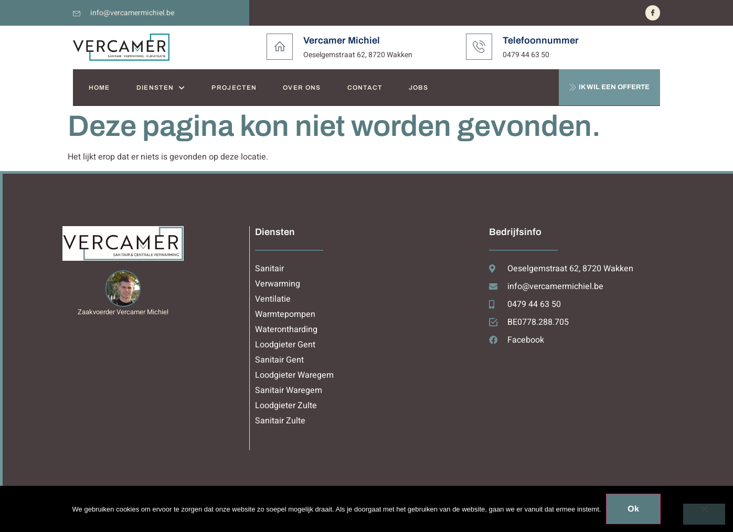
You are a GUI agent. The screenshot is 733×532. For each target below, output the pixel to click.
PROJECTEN (234, 87)
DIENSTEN (161, 88)
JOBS (418, 87)
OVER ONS (302, 87)
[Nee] (704, 514)
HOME (99, 87)
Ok (633, 508)
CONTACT (365, 87)
